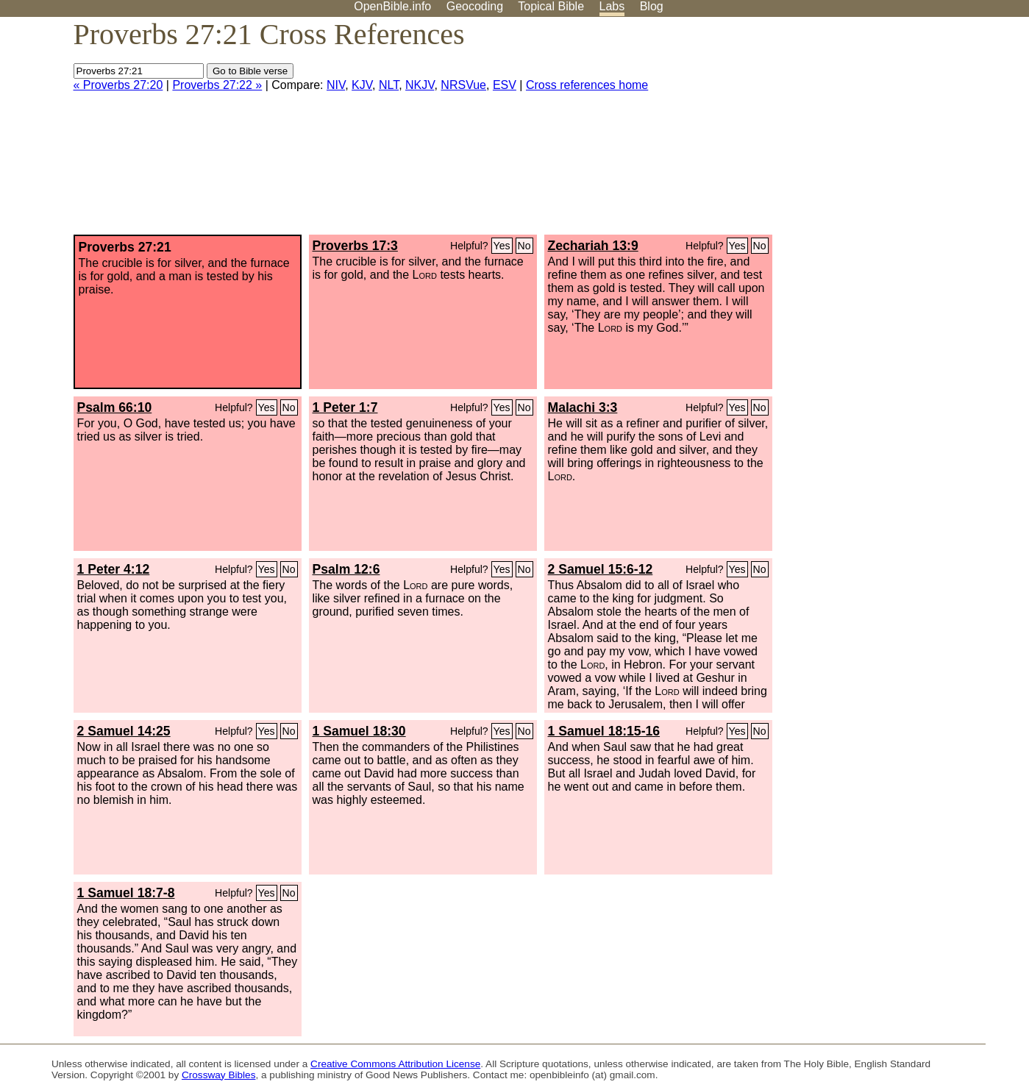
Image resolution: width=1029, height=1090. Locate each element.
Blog (651, 6)
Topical (551, 6)
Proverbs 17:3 (355, 245)
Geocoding (474, 6)
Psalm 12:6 (346, 569)
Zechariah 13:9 (593, 245)
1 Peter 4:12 (113, 569)
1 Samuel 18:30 (359, 731)
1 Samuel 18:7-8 (126, 893)
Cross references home (587, 85)
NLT (389, 85)
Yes (502, 246)
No (524, 246)
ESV (504, 85)
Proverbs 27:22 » (217, 85)
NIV (336, 85)
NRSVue (463, 85)
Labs (612, 6)
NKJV (419, 85)
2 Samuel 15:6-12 (600, 569)
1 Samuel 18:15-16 (604, 731)
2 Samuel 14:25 (124, 731)
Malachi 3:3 (583, 407)
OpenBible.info (392, 6)
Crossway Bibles (218, 1074)
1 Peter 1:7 (345, 407)
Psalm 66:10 (114, 407)
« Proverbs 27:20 (118, 85)
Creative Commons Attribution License (395, 1063)
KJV (362, 85)
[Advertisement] (880, 132)
